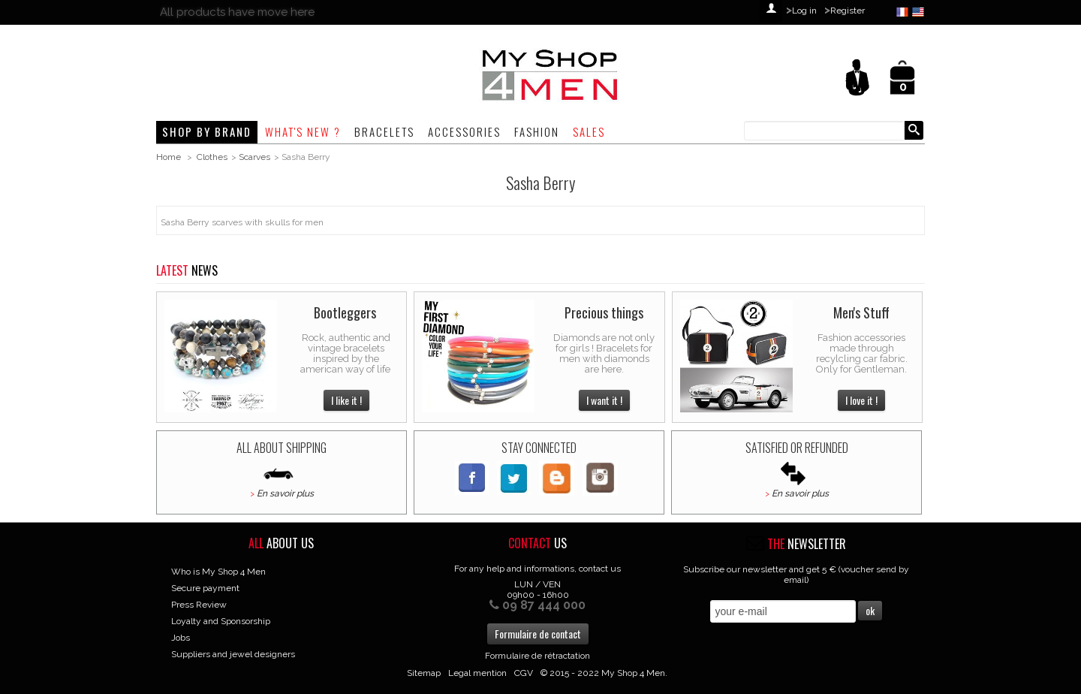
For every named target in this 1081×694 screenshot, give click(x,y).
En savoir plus (285, 493)
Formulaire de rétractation (537, 655)
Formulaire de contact (538, 633)
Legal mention (477, 673)
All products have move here (237, 12)
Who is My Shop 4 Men (218, 571)
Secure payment (205, 588)
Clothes (212, 157)
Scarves (254, 157)
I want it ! (604, 400)
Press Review (199, 604)
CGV (523, 673)
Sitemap (424, 673)
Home (168, 157)
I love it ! (861, 400)
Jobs (180, 637)
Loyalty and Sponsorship (220, 621)
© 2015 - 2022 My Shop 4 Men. (603, 673)
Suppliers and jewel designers (233, 654)
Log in (804, 10)
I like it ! (346, 400)
